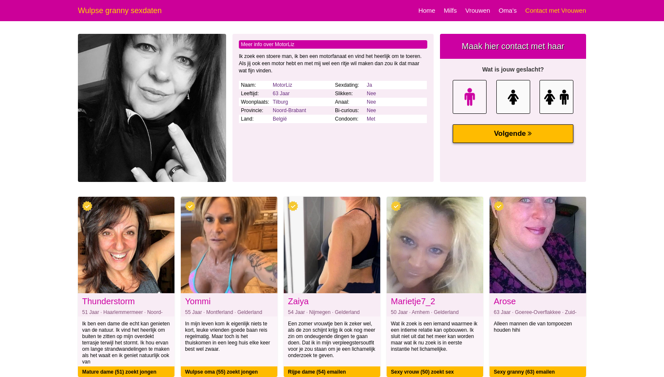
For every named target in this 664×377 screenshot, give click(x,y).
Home (426, 10)
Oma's (507, 10)
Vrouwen (477, 10)
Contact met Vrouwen (555, 10)
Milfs (450, 10)
